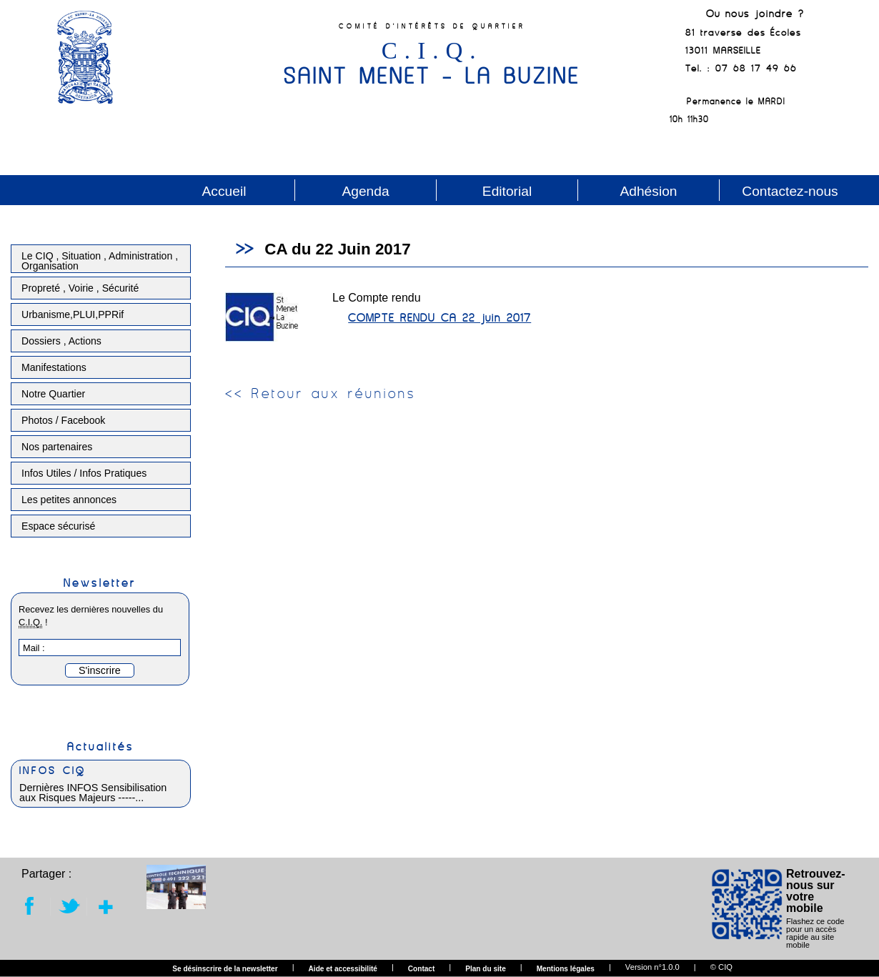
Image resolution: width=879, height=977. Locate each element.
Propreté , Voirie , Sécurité (80, 288)
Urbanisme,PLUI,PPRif (72, 314)
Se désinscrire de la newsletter (224, 969)
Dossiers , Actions (61, 341)
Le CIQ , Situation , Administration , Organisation (99, 261)
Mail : (34, 648)
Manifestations (53, 367)
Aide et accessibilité (343, 969)
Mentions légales (566, 969)
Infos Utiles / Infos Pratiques (83, 473)
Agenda (365, 191)
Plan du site (485, 969)
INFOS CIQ (52, 770)
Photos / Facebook (63, 420)
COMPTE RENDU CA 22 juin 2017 (439, 317)
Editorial (507, 191)
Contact (421, 969)
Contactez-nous (790, 191)
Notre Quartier (53, 394)
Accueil (224, 191)
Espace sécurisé (58, 526)
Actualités (100, 746)
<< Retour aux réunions (320, 393)
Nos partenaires (56, 446)
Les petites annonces (68, 499)
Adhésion (648, 191)
